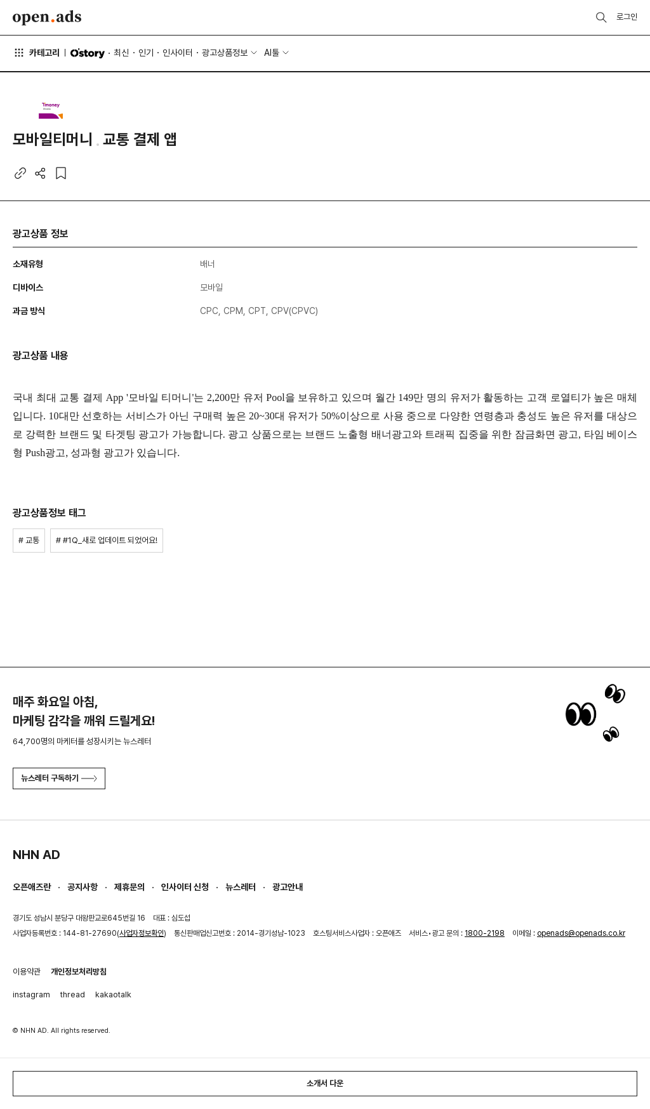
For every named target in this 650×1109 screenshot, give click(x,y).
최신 (121, 53)
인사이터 (177, 53)
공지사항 (82, 887)
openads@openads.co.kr (581, 933)
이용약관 (27, 971)
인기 (146, 53)
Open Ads (47, 17)
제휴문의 (129, 887)
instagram (31, 994)
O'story (87, 53)
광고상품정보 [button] (225, 53)
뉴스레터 (240, 887)
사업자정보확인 (141, 933)
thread (72, 994)
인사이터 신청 (185, 887)
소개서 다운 (325, 1083)
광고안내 (287, 887)
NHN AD (36, 854)
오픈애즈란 (32, 887)
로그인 (626, 17)
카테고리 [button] (36, 52)
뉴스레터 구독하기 (59, 778)
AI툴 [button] (271, 53)
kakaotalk (113, 994)
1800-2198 (485, 933)
